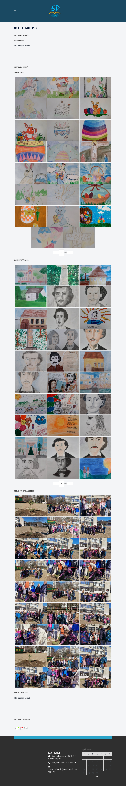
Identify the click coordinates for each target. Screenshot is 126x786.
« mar (96, 776)
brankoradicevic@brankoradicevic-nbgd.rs (63, 770)
